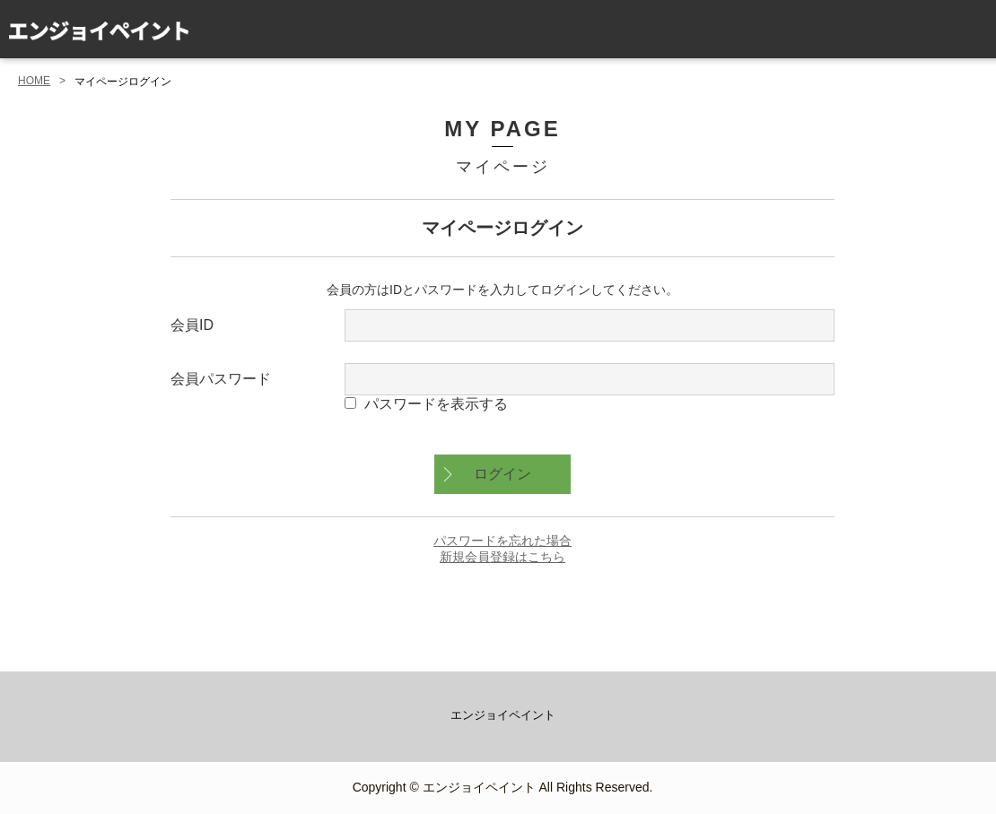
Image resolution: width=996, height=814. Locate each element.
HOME (34, 80)
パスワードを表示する (436, 403)
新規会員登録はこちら (502, 557)
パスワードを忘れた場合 (502, 540)
